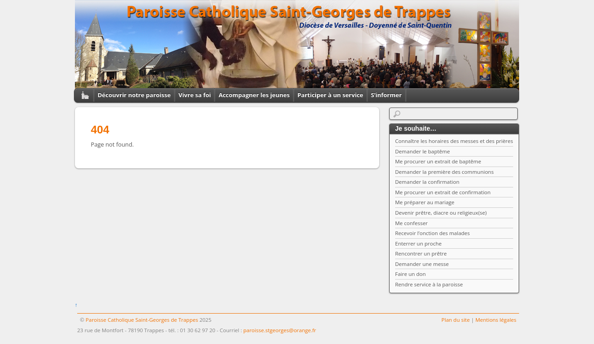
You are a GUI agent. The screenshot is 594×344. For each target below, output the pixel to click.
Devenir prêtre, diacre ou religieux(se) (441, 212)
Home (81, 95)
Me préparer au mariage (425, 202)
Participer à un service (330, 95)
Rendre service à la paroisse (429, 284)
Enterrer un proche (418, 243)
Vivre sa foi (194, 95)
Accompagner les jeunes (253, 95)
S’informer (386, 95)
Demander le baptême (422, 151)
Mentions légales (495, 319)
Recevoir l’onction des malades (432, 233)
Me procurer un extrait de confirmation (442, 192)
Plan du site (455, 319)
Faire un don (410, 273)
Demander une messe (422, 263)
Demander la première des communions (444, 171)
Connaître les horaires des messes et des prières (454, 141)
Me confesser (411, 223)
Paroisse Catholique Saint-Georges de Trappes (142, 319)
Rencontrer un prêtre (421, 253)
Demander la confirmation (427, 181)
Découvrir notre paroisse (134, 95)
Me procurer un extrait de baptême (438, 161)
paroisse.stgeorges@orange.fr (279, 330)
